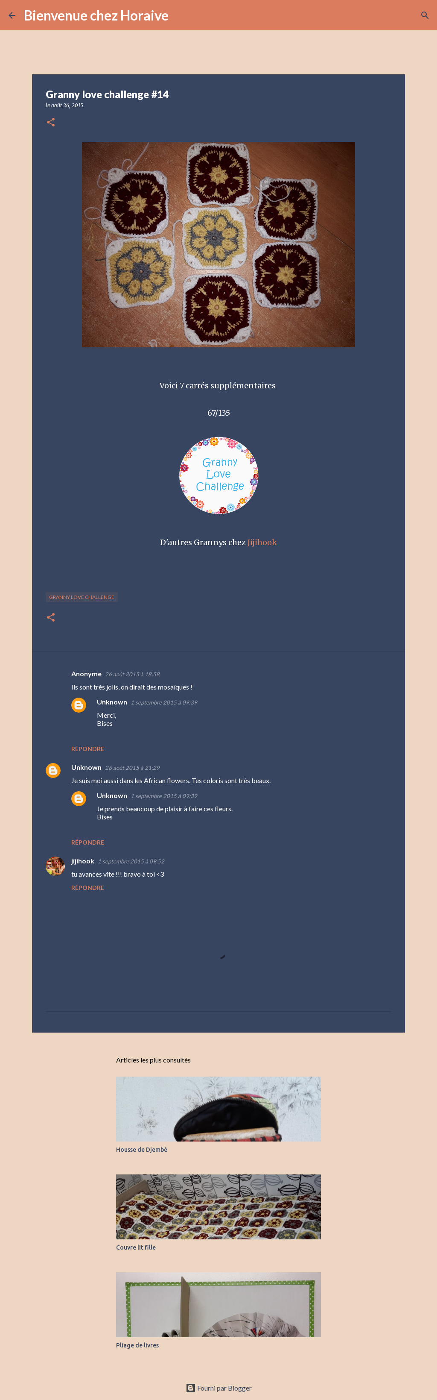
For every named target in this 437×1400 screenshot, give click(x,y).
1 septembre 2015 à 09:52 (131, 861)
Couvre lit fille (136, 1247)
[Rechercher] (180, 15)
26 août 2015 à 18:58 (132, 674)
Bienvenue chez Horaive (96, 15)
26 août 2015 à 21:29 (132, 767)
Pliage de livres (137, 1345)
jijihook (82, 861)
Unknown (112, 702)
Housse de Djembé (141, 1149)
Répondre (87, 748)
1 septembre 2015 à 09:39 (164, 702)
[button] (51, 123)
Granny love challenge (81, 597)
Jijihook (262, 542)
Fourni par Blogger (219, 1388)
